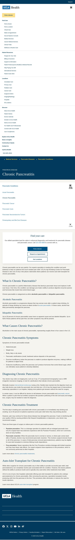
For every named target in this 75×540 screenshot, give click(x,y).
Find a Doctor (8, 24)
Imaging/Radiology (9, 96)
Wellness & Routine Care (11, 47)
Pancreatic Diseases (28, 159)
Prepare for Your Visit (10, 56)
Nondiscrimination (34, 532)
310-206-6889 (40, 243)
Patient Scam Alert (9, 73)
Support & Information (10, 62)
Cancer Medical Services (11, 41)
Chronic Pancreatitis (9, 198)
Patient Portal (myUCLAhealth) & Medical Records (18, 64)
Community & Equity (8, 143)
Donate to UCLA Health (10, 119)
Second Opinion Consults (11, 35)
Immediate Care (8, 82)
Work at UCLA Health (10, 122)
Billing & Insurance (9, 58)
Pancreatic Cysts (8, 209)
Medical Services (9, 38)
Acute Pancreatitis (8, 192)
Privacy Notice (23, 532)
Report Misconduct (47, 532)
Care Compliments (9, 131)
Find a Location (8, 27)
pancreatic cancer (63, 394)
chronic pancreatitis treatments (25, 454)
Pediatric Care (8, 88)
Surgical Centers (8, 93)
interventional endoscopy (23, 385)
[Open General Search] (70, 2)
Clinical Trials (7, 44)
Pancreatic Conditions (45, 159)
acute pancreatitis (45, 305)
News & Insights (7, 139)
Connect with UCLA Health (11, 128)
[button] (37, 20)
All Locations (7, 102)
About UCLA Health (9, 111)
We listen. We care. (60, 532)
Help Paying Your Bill (10, 67)
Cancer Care (7, 90)
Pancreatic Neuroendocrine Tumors (14, 215)
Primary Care (7, 85)
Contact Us (5, 146)
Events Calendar (8, 116)
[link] (3, 526)
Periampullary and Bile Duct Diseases (14, 220)
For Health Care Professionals (12, 125)
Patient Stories (8, 114)
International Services (10, 70)
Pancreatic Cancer (8, 203)
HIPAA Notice (13, 532)
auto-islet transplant (26, 485)
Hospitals (6, 99)
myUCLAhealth (6, 149)
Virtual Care (7, 30)
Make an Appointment (10, 32)
